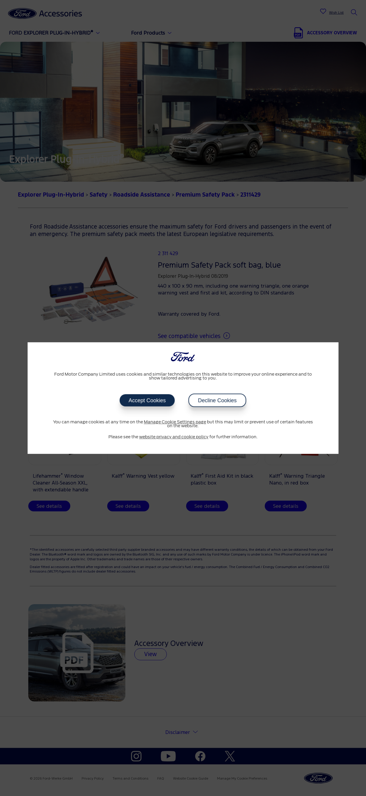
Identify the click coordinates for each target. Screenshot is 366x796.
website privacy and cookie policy (173, 437)
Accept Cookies (147, 400)
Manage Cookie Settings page (175, 422)
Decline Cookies (217, 400)
